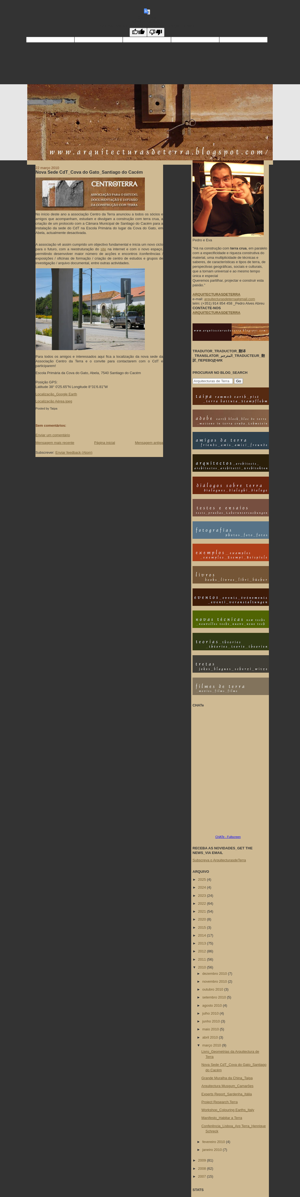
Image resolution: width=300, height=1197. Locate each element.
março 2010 (212, 1045)
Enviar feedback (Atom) (73, 452)
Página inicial (104, 443)
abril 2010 (210, 1037)
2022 (202, 903)
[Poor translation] (155, 32)
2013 (202, 943)
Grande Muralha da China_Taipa (227, 1078)
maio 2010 (211, 1029)
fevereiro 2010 (214, 1142)
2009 (202, 1160)
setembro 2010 (214, 997)
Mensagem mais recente (54, 443)
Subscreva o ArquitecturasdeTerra (219, 860)
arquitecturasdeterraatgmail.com (229, 299)
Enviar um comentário (52, 435)
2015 (202, 927)
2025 (202, 879)
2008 (202, 1168)
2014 (202, 935)
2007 (202, 1176)
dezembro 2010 (215, 974)
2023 (202, 896)
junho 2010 (211, 1021)
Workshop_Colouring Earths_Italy (227, 1110)
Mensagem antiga (149, 443)
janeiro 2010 (212, 1150)
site (103, 249)
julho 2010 (211, 1013)
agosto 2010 (212, 1005)
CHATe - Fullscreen (228, 836)
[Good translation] (138, 32)
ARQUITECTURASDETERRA (217, 313)
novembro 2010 (215, 981)
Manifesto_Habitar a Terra (221, 1118)
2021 (202, 911)
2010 (202, 967)
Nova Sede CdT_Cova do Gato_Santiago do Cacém (89, 172)
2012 (202, 951)
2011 (202, 959)
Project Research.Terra (219, 1102)
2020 (202, 919)
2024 (202, 887)
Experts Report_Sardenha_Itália (226, 1094)
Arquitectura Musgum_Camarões (227, 1086)
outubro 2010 (213, 989)
